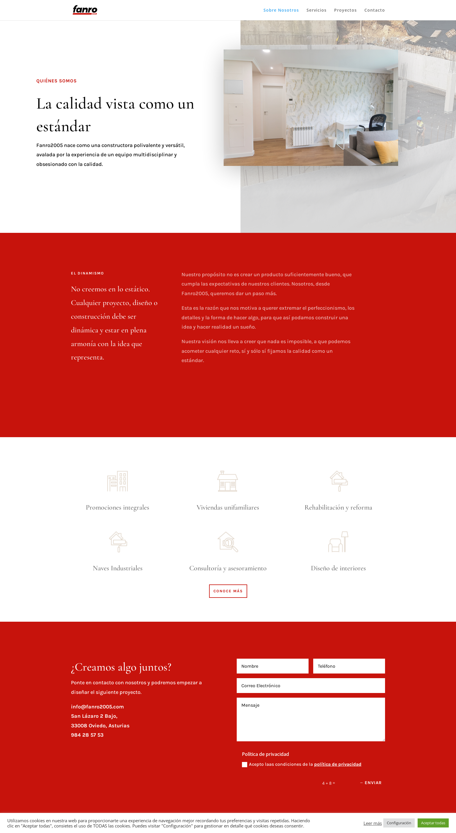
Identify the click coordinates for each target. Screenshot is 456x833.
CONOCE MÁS (228, 591)
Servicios (317, 10)
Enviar (373, 782)
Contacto (374, 10)
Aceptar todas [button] (433, 822)
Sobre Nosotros (281, 10)
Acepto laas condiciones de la (301, 764)
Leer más (373, 823)
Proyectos (345, 10)
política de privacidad (337, 764)
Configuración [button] (399, 822)
